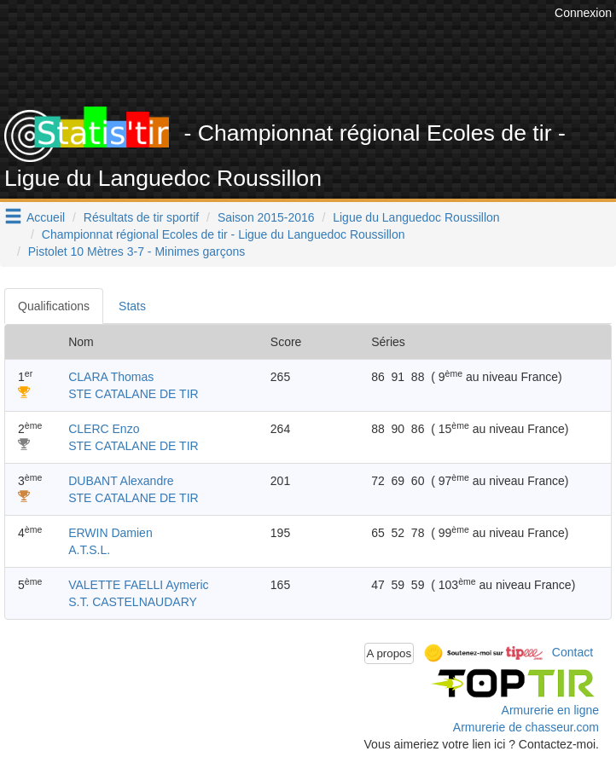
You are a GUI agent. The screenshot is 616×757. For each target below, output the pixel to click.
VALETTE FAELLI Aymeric (138, 585)
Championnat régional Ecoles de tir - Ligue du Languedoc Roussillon (223, 234)
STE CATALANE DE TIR (133, 394)
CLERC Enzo (103, 429)
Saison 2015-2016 (266, 217)
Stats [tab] (132, 306)
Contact (572, 652)
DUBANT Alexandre (120, 481)
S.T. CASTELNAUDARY (132, 602)
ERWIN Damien (110, 533)
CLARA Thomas (111, 377)
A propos (389, 653)
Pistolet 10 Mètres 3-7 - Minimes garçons (136, 251)
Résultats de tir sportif (141, 217)
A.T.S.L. (89, 550)
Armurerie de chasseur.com (526, 727)
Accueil (45, 217)
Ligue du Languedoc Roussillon (416, 217)
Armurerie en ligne (550, 710)
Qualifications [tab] (54, 306)
